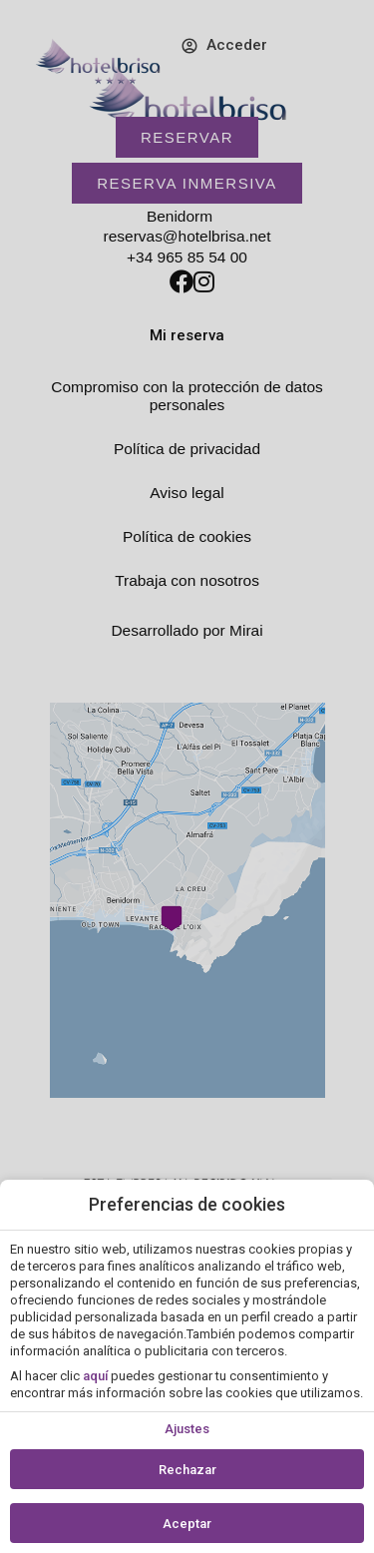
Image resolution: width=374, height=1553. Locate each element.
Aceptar (187, 1523)
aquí (95, 1375)
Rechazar (187, 1469)
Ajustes (187, 1428)
